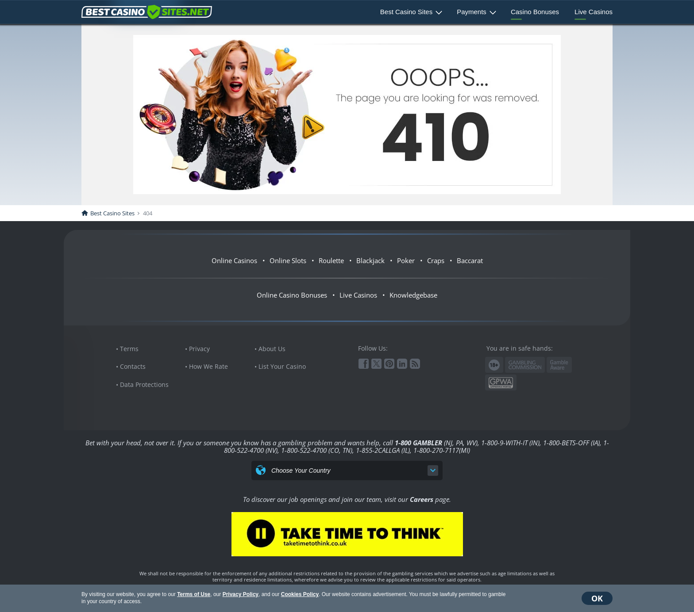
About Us (271, 348)
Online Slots (288, 260)
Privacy (199, 348)
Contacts (133, 366)
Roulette (331, 260)
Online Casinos (234, 260)
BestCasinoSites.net (146, 12)
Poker (406, 260)
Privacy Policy (240, 594)
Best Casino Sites (406, 11)
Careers (421, 499)
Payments (471, 11)
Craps (435, 260)
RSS (414, 363)
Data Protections (144, 384)
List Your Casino (282, 366)
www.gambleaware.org (559, 365)
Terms (129, 348)
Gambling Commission (525, 364)
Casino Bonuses (535, 11)
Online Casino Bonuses (292, 295)
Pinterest (389, 363)
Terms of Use (193, 594)
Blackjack (370, 260)
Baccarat (470, 260)
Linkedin (402, 363)
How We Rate (208, 366)
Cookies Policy (300, 594)
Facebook (363, 363)
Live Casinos (593, 11)
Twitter (376, 363)
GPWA (501, 382)
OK (597, 598)
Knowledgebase (413, 295)
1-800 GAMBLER (418, 442)
